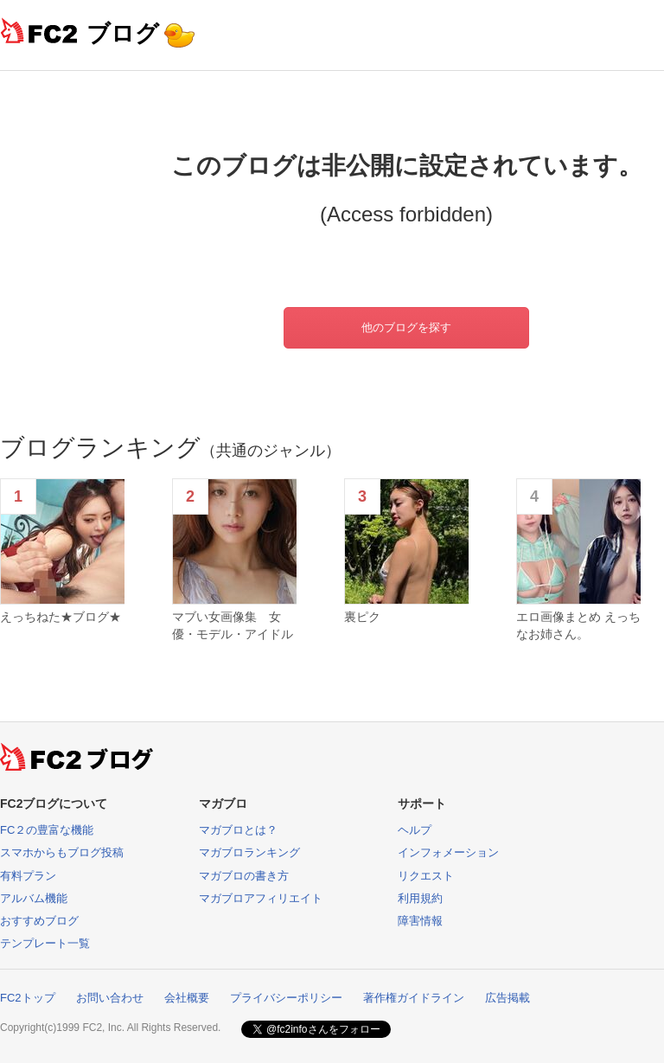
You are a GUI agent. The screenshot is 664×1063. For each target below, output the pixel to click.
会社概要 (186, 997)
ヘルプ (414, 829)
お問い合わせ (110, 997)
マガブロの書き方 (244, 875)
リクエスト (426, 875)
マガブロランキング (249, 852)
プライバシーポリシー (286, 997)
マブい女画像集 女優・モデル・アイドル (232, 625)
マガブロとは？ (238, 829)
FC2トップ (27, 997)
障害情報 (420, 920)
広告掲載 (507, 997)
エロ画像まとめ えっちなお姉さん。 (578, 625)
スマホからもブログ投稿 (62, 852)
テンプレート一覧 (45, 943)
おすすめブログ (39, 920)
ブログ (122, 33)
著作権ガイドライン (413, 997)
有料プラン (28, 875)
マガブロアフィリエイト (260, 898)
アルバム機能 (33, 898)
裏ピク (362, 617)
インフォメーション (448, 852)
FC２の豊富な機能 (46, 829)
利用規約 (420, 898)
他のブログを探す (406, 327)
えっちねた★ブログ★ (60, 617)
